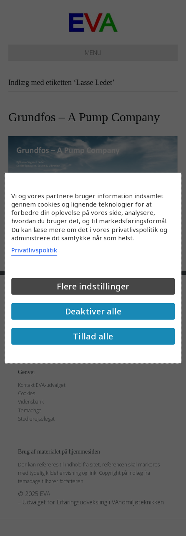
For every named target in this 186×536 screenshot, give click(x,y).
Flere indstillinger (93, 286)
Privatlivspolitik (34, 250)
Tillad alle (93, 336)
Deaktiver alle (93, 311)
